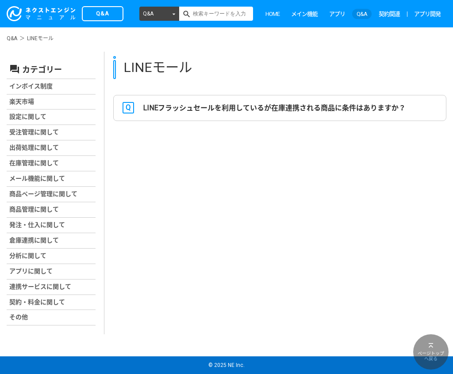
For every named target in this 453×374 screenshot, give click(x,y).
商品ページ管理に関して (43, 193)
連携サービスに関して (40, 286)
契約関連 (389, 14)
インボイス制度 (31, 86)
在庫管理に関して (34, 162)
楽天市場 (21, 101)
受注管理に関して (34, 132)
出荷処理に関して (34, 147)
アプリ (337, 14)
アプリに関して (31, 271)
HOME (272, 14)
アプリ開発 (427, 14)
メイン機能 (304, 14)
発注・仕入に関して (37, 224)
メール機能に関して (37, 178)
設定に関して (27, 116)
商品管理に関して (34, 209)
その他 (18, 317)
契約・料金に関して (37, 302)
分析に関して (27, 255)
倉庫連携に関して (34, 240)
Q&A (148, 14)
